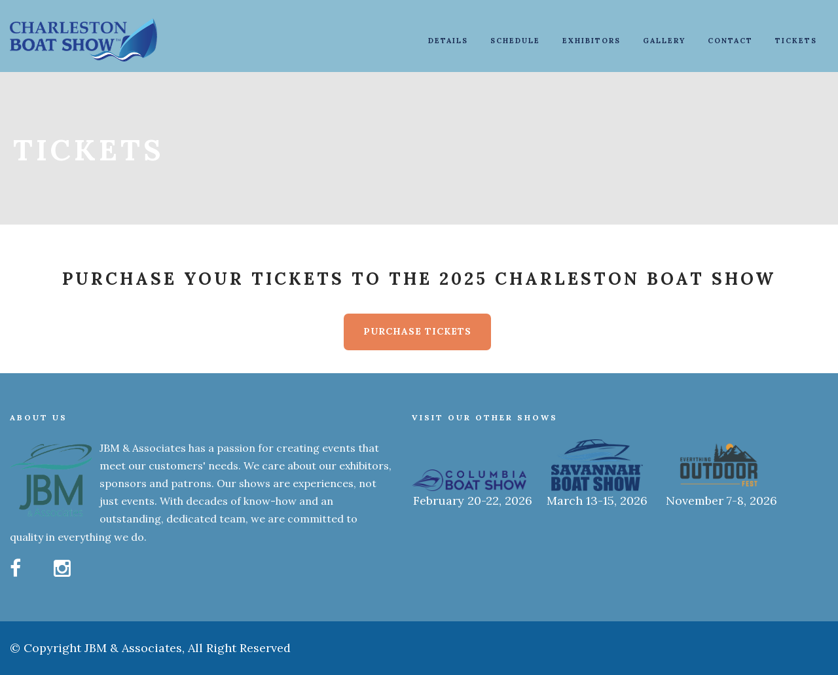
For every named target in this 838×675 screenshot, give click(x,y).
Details (448, 40)
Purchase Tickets (417, 331)
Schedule (515, 40)
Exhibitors (591, 40)
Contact (730, 40)
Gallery (664, 40)
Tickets (796, 40)
